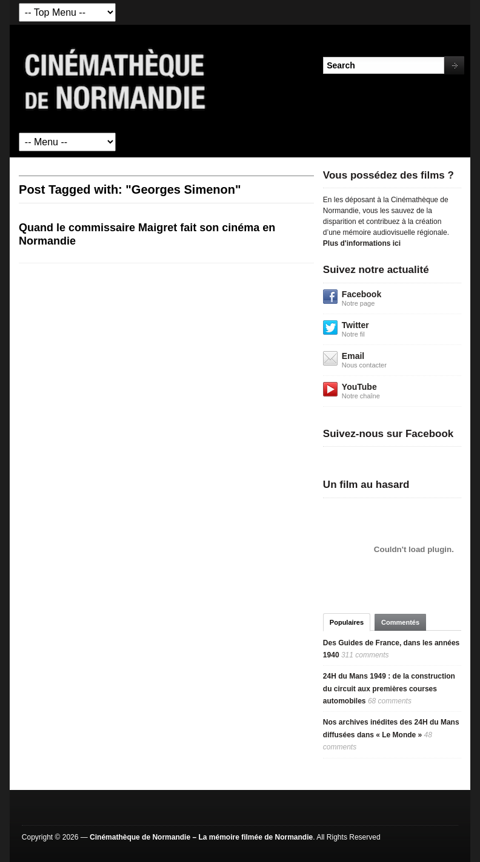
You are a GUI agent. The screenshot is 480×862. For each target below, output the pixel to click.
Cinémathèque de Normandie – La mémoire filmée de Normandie (201, 837)
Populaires (347, 622)
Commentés (400, 622)
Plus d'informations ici (362, 243)
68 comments (390, 701)
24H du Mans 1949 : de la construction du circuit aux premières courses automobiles (389, 688)
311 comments (365, 655)
